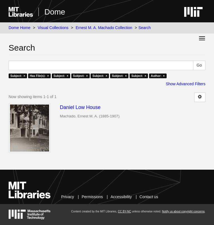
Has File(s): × (39, 75)
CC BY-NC (124, 211)
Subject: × (17, 75)
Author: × (158, 75)
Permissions (92, 197)
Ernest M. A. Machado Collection (104, 27)
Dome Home (20, 27)
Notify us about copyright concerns (183, 211)
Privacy (67, 197)
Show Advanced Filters (185, 84)
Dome (54, 12)
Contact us (149, 197)
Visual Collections (53, 27)
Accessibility (121, 197)
